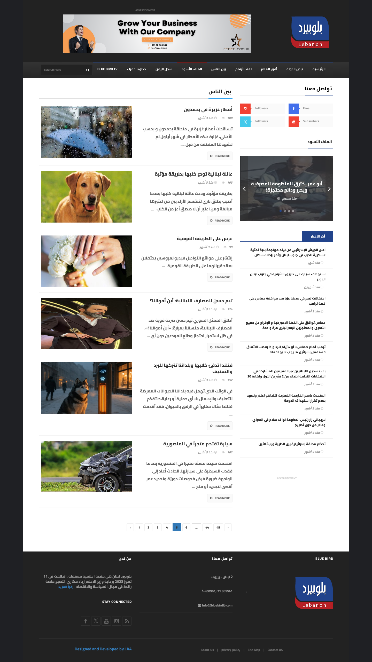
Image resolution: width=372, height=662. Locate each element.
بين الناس (218, 69)
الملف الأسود (192, 69)
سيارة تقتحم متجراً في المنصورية (198, 444)
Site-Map (254, 650)
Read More (220, 156)
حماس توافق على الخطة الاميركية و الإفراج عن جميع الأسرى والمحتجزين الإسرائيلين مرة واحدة (286, 325)
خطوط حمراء (136, 69)
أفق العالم (269, 69)
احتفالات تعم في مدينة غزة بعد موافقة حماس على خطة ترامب (287, 301)
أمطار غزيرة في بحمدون (208, 110)
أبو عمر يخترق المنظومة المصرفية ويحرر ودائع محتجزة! (286, 187)
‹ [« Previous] (130, 528)
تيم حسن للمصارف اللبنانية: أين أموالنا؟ (191, 301)
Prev (244, 188)
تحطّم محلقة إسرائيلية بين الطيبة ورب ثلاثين (292, 444)
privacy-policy (230, 650)
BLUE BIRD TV (107, 69)
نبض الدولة (294, 69)
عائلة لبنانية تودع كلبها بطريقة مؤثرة (194, 174)
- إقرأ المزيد (66, 586)
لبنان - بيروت (222, 577)
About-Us (207, 650)
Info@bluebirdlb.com (215, 605)
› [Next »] (228, 528)
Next (329, 188)
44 (207, 528)
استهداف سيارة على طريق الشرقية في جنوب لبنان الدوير (288, 277)
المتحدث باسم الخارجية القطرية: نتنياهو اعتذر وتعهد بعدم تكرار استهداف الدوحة (286, 398)
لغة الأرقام (243, 69)
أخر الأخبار (318, 236)
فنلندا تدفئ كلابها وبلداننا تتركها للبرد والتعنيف (193, 368)
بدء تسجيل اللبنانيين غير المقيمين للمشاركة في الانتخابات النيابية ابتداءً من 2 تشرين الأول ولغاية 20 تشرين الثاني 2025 (286, 376)
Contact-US (275, 650)
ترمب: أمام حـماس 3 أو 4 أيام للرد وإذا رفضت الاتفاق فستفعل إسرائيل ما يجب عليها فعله (286, 349)
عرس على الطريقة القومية (205, 239)
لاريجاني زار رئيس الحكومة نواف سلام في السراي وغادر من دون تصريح (289, 422)
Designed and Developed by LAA (103, 649)
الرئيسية (319, 69)
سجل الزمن (164, 69)
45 (218, 528)
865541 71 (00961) (217, 591)
